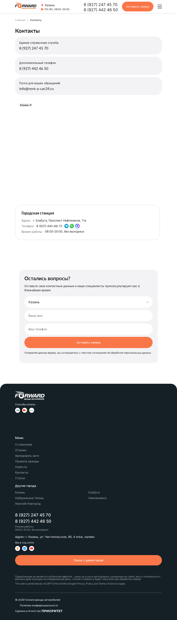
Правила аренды (27, 461)
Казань (20, 492)
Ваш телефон (38, 329)
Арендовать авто (27, 455)
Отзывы (20, 450)
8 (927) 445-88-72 (49, 226)
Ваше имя (35, 315)
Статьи (20, 478)
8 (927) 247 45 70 (100, 4)
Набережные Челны (29, 498)
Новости (21, 467)
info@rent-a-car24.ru (36, 89)
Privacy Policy (85, 583)
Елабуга (94, 492)
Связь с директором (88, 560)
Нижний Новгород (28, 503)
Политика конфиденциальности (39, 605)
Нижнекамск (97, 498)
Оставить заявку (137, 7)
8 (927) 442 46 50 (101, 9)
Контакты (21, 472)
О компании (23, 444)
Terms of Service (108, 583)
